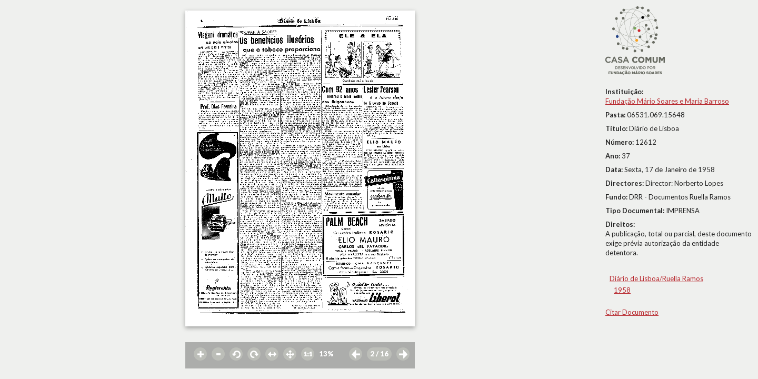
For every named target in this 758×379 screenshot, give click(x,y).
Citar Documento (632, 312)
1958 (622, 290)
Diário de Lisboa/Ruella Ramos (656, 278)
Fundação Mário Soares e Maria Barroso (667, 101)
